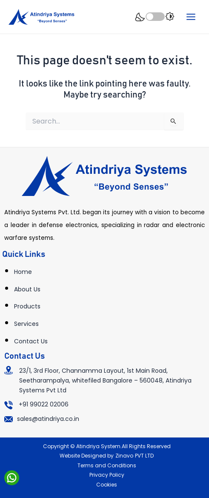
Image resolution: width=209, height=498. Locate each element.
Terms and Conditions (106, 465)
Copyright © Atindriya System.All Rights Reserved (107, 446)
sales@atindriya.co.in (48, 419)
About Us (27, 289)
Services (26, 324)
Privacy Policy (106, 474)
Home (23, 272)
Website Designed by (87, 455)
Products (27, 306)
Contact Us (31, 341)
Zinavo (124, 455)
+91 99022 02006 (44, 404)
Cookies (106, 484)
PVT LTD (144, 455)
